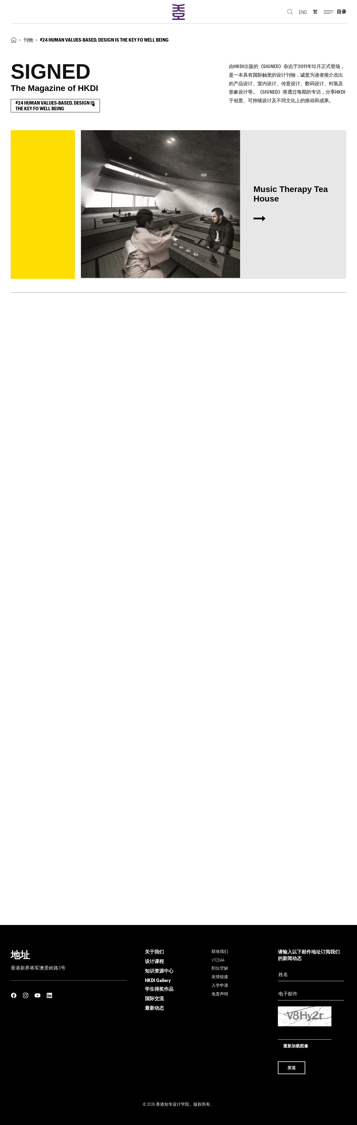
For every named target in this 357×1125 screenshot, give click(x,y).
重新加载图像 (295, 1045)
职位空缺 (220, 967)
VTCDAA (218, 959)
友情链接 (220, 976)
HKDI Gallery (158, 980)
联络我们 (220, 951)
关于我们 (154, 951)
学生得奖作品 (159, 989)
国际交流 (154, 998)
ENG (303, 12)
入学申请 (220, 985)
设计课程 (154, 961)
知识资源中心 (159, 970)
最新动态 (154, 1008)
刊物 (28, 40)
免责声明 (220, 993)
